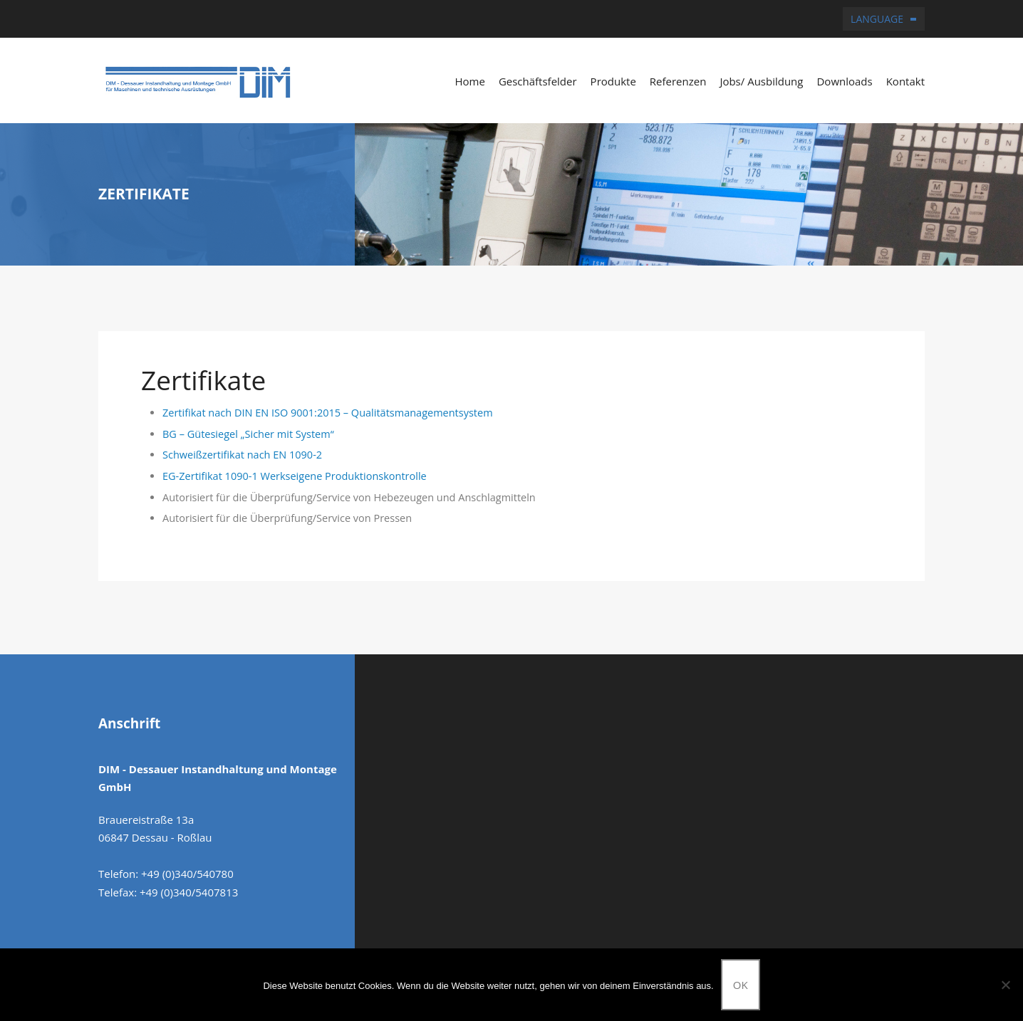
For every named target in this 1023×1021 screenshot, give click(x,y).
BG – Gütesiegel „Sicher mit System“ (248, 434)
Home (469, 81)
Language (877, 19)
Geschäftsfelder (538, 81)
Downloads (844, 81)
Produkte (613, 81)
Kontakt (905, 81)
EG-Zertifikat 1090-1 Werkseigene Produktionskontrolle (294, 476)
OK (740, 985)
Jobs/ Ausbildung (761, 81)
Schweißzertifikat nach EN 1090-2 (242, 454)
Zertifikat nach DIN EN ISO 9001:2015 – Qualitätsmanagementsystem (327, 412)
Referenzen (678, 81)
